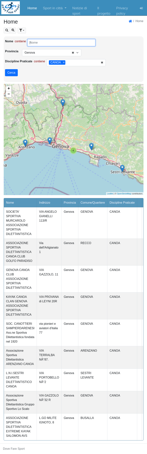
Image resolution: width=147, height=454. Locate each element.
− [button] (8, 94)
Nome (9, 41)
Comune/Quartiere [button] (93, 202)
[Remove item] (63, 62)
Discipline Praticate (18, 61)
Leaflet (110, 194)
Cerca (11, 72)
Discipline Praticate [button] (122, 202)
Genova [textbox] (29, 52)
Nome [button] (10, 202)
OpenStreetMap (124, 194)
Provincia (11, 51)
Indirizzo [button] (44, 202)
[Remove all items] (72, 52)
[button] (54, 7)
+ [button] (8, 89)
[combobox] (51, 52)
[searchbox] (67, 62)
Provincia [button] (70, 202)
